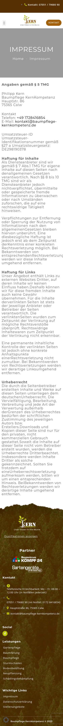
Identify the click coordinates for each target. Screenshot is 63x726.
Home (18, 59)
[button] (4, 23)
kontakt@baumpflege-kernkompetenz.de (29, 123)
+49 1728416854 (31, 118)
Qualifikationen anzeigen (21, 536)
